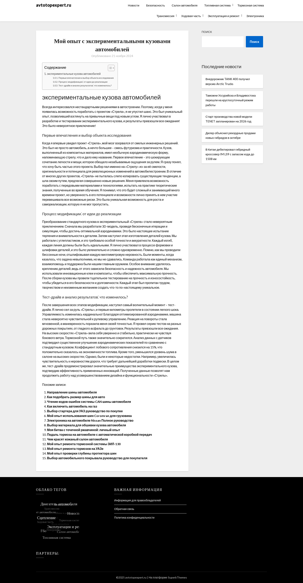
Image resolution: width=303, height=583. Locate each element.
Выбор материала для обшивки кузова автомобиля (86, 425)
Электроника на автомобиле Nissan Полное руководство (90, 420)
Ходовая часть (191, 16)
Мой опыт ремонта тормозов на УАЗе (75, 448)
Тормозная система (250, 5)
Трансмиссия (165, 16)
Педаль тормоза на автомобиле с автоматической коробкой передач (99, 434)
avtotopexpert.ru (53, 5)
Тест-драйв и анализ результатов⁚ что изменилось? (85, 85)
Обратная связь (124, 509)
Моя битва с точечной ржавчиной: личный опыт (83, 430)
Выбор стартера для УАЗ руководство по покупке (85, 411)
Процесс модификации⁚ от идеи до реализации (83, 81)
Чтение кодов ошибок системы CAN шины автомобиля (89, 401)
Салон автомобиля (184, 5)
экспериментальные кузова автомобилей (74, 73)
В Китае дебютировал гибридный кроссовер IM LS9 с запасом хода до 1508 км (230, 154)
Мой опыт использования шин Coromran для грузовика (89, 416)
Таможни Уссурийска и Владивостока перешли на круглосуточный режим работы (231, 100)
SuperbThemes (177, 577)
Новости (133, 5)
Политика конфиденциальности (134, 517)
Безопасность (155, 5)
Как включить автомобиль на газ (72, 406)
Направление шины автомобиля (72, 392)
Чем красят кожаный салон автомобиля (77, 439)
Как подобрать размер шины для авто (76, 397)
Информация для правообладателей (137, 500)
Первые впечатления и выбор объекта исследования (86, 77)
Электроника (255, 16)
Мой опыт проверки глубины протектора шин (81, 453)
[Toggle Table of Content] (109, 68)
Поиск (207, 31)
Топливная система (217, 5)
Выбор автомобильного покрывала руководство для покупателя (97, 458)
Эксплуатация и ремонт (223, 16)
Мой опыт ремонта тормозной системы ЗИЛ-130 (84, 444)
